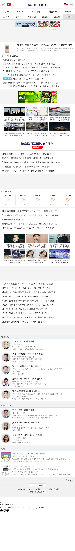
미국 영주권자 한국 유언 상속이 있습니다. (29, 384)
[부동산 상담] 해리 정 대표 (23, 410)
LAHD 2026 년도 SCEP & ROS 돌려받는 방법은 (31, 417)
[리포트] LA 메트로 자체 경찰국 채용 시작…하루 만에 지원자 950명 (31, 162)
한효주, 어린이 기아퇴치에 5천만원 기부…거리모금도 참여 (28, 304)
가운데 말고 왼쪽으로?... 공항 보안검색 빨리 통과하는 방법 (28, 227)
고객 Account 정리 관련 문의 (24, 356)
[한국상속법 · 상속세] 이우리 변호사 (27, 378)
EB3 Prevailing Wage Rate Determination (29, 349)
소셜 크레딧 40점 (20, 438)
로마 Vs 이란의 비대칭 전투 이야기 (26, 471)
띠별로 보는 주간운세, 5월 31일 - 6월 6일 (29, 453)
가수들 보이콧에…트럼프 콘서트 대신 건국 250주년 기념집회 (29, 292)
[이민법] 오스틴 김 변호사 (23, 341)
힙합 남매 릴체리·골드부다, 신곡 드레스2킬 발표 (23, 321)
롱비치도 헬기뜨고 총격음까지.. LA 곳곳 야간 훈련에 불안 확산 (29, 223)
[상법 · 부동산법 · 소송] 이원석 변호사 (28, 353)
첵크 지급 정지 (19, 374)
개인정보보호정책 (52, 489)
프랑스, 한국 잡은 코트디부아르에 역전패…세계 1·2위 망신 (28, 300)
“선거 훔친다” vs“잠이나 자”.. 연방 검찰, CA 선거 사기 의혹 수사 (30, 215)
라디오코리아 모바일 (25, 489)
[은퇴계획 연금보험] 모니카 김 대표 (27, 435)
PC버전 (41, 485)
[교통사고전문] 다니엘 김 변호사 (25, 391)
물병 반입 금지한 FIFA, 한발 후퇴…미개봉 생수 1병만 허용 (27, 158)
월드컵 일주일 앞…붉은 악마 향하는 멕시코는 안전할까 (26, 288)
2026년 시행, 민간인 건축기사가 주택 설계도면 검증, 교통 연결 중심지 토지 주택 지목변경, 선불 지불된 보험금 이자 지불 (42, 459)
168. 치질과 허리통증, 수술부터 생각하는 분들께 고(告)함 (35, 469)
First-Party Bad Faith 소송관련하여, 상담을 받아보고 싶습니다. (37, 394)
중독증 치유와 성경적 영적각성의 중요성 (29, 461)
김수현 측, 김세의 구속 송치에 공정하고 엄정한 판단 (25, 309)
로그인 (33, 485)
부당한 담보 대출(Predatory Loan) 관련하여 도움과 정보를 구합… (38, 369)
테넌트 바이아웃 (19, 413)
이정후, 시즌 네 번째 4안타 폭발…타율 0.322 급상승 (25, 296)
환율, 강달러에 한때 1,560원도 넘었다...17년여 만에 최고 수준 (29, 211)
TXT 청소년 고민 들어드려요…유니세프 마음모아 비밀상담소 (28, 317)
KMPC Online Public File (37, 492)
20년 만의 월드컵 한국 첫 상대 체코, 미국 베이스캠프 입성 (27, 283)
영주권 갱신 (17, 344)
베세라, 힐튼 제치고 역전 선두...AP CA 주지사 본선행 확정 (27, 153)
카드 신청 (17, 430)
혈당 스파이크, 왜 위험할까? (24, 456)
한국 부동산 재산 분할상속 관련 (25, 381)
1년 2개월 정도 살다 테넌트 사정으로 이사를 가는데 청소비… (37, 415)
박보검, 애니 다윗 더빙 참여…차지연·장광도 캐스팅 (24, 313)
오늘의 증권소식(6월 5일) (13, 219)
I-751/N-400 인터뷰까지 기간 (25, 346)
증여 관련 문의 (19, 386)
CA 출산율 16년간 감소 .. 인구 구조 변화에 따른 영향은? (26, 166)
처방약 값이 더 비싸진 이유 (23, 466)
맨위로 (69, 480)
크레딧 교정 (17, 425)
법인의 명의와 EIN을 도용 (23, 361)
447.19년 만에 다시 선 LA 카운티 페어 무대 (6, 475)
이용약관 (39, 489)
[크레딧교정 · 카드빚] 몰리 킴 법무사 (27, 422)
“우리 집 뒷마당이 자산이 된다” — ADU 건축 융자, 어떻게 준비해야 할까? (42, 474)
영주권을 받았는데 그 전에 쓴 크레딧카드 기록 (31, 427)
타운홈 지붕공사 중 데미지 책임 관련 (27, 359)
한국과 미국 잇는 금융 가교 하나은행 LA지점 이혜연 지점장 (28, 170)
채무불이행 (17, 371)
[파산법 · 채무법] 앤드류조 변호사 (26, 366)
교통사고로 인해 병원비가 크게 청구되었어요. (31, 398)
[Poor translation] (6, 511)
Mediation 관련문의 (20, 396)
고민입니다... (18, 440)
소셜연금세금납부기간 (21, 442)
